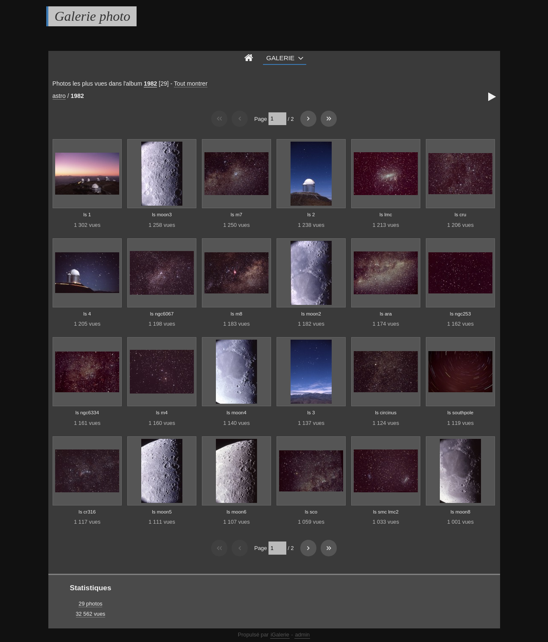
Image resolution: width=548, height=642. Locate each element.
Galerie (280, 57)
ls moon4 (236, 412)
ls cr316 (86, 511)
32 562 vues (91, 614)
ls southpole (460, 412)
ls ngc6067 (162, 313)
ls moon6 (236, 511)
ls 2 (311, 214)
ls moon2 (311, 313)
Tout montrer (190, 83)
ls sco (311, 511)
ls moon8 (460, 511)
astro (59, 95)
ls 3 (311, 412)
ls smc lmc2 (385, 511)
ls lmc (386, 214)
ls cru (461, 214)
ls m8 (237, 313)
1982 (150, 83)
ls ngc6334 (87, 412)
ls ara (385, 313)
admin (302, 634)
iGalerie (280, 634)
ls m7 (237, 214)
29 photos (90, 603)
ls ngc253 (460, 313)
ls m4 (162, 412)
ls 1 (87, 214)
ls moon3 (162, 214)
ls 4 (87, 313)
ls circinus (386, 412)
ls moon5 (162, 511)
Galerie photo (93, 16)
